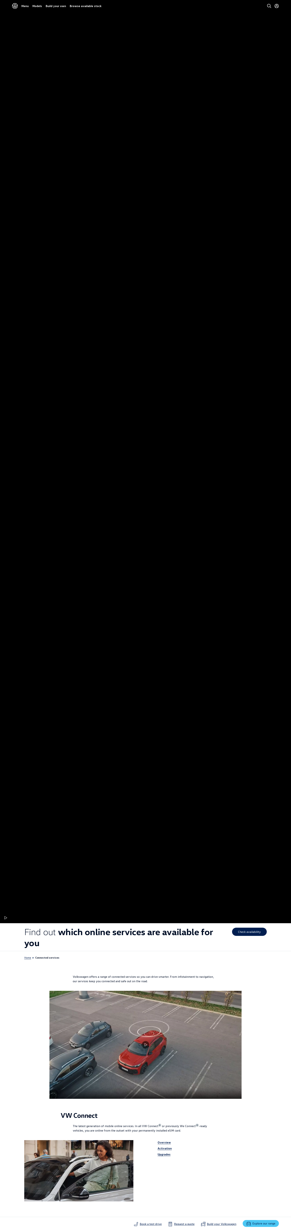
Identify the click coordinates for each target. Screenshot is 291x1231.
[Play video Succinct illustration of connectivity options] (145, 1045)
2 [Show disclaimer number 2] (197, 1125)
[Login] (276, 6)
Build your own (56, 6)
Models (37, 6)
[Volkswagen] (15, 6)
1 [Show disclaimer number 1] (159, 1125)
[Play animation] (5, 918)
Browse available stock (85, 6)
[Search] (269, 6)
